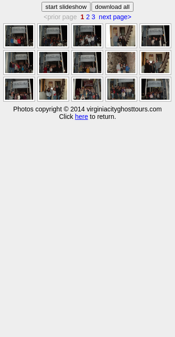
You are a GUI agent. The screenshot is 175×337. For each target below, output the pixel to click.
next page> (115, 17)
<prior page (60, 17)
